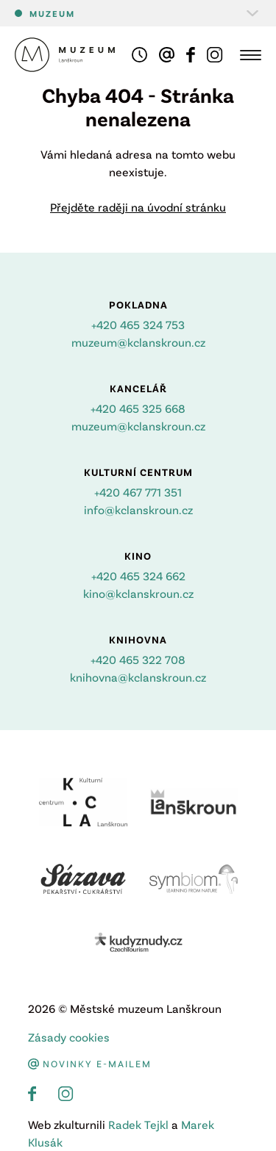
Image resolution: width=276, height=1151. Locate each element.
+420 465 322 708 (138, 659)
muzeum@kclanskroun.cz (138, 342)
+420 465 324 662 (138, 575)
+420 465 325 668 (138, 408)
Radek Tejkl (138, 1124)
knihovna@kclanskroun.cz (138, 677)
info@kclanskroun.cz (138, 509)
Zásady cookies (69, 1037)
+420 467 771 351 (138, 492)
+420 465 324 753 (138, 324)
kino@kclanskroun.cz (138, 593)
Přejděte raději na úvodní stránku (138, 207)
